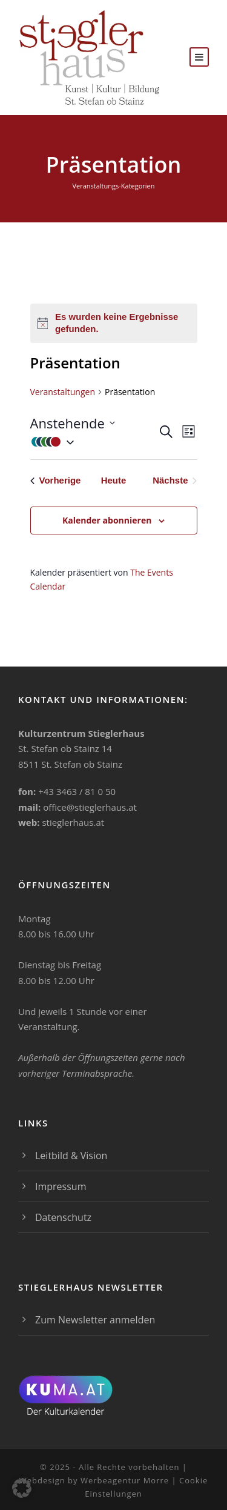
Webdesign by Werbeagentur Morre (95, 1480)
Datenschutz (63, 1217)
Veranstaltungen (62, 391)
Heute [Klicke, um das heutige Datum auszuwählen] (114, 480)
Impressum (60, 1186)
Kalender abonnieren (106, 520)
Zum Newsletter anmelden (95, 1319)
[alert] (113, 323)
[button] (93, 441)
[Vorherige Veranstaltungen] (55, 480)
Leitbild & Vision (71, 1155)
